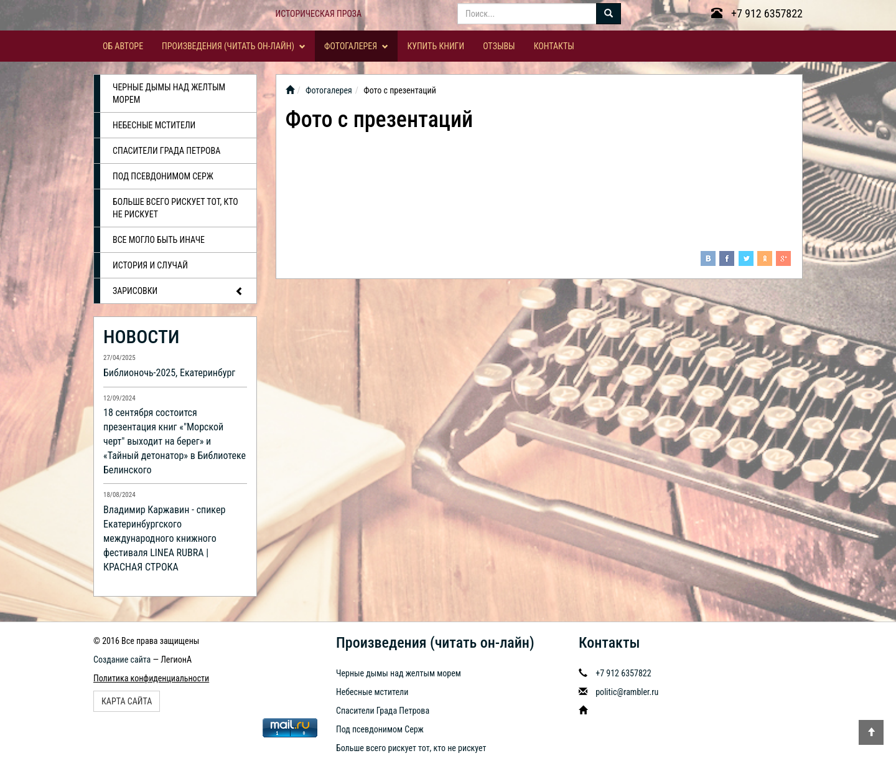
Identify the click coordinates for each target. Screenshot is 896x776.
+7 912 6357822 (757, 13)
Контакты (554, 46)
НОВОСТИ (141, 337)
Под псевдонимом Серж (163, 176)
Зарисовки (178, 291)
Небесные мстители (154, 125)
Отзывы (499, 46)
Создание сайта (122, 660)
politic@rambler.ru (626, 692)
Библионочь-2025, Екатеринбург (169, 373)
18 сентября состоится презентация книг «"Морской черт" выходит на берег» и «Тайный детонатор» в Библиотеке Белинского (174, 441)
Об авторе (123, 46)
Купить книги (435, 46)
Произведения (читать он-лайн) (234, 46)
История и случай (150, 265)
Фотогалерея (356, 46)
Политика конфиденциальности (151, 678)
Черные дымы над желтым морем (169, 93)
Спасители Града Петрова (166, 151)
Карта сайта (126, 701)
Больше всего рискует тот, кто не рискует (175, 208)
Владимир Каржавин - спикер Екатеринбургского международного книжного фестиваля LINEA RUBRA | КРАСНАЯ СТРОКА (164, 538)
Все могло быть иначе (159, 240)
